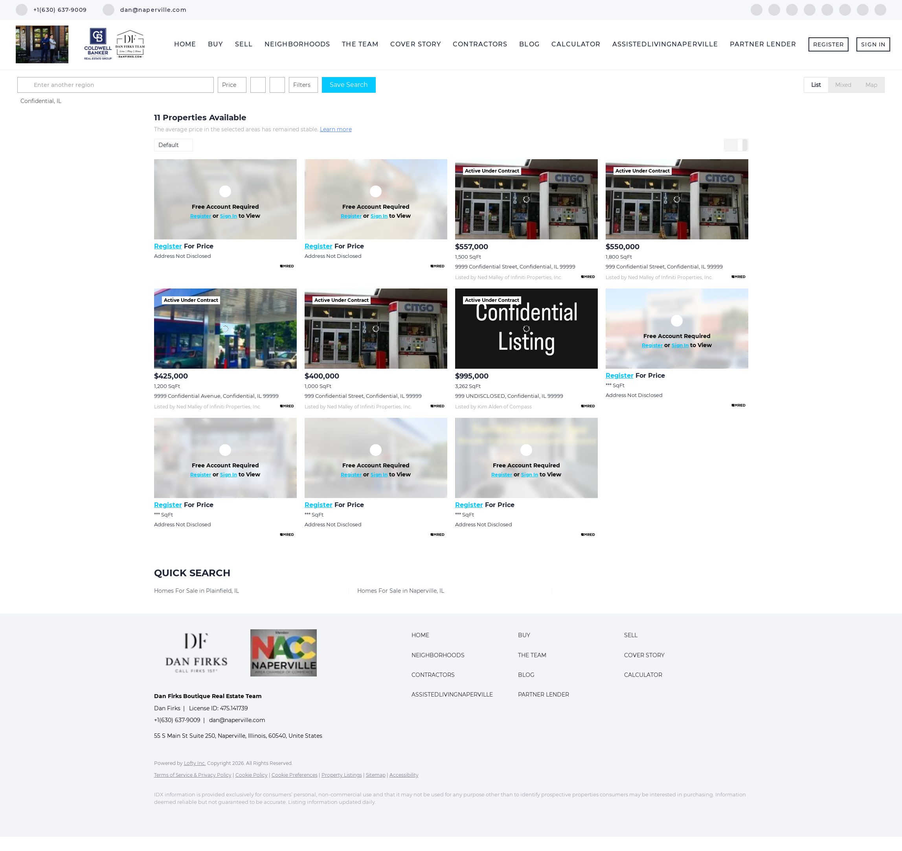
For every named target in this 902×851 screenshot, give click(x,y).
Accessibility (404, 775)
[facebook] (756, 9)
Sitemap (376, 775)
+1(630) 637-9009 (177, 720)
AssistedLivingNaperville (665, 44)
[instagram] (827, 9)
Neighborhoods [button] (297, 44)
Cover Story (415, 44)
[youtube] (845, 9)
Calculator (576, 44)
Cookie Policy (251, 775)
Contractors (480, 44)
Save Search (486, 84)
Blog (529, 44)
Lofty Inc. (195, 763)
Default (168, 145)
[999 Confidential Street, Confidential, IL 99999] (677, 199)
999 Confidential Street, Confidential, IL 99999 (664, 266)
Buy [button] (215, 44)
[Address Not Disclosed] (225, 199)
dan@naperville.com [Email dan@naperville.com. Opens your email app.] (237, 720)
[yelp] (810, 9)
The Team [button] (360, 44)
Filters (438, 84)
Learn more (336, 129)
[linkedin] (774, 9)
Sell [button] (244, 44)
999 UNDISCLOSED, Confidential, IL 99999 (509, 396)
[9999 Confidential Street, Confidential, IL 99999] (526, 199)
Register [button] (828, 44)
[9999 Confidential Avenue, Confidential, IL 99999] (225, 329)
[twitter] (792, 9)
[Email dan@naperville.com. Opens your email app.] (145, 10)
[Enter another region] (255, 85)
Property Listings (341, 775)
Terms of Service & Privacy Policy (192, 775)
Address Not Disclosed (182, 256)
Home (185, 44)
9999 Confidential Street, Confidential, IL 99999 (515, 266)
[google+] (880, 9)
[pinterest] (863, 9)
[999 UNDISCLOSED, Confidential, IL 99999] (526, 329)
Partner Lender (763, 44)
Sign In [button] (873, 44)
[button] (163, 85)
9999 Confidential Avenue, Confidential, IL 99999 (216, 396)
